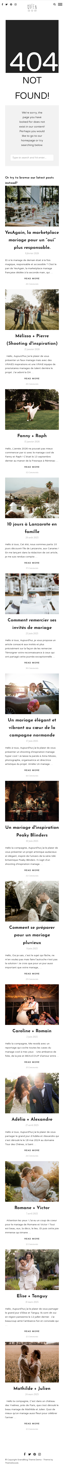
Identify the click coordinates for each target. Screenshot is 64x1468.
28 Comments (32, 284)
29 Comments (32, 384)
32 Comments (32, 472)
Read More (32, 279)
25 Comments (32, 979)
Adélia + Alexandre (32, 1119)
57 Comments (32, 568)
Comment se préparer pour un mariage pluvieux (32, 935)
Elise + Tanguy (32, 1296)
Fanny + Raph (32, 436)
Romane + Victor (32, 1208)
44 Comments (32, 775)
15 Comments (32, 1067)
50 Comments (32, 668)
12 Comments (32, 1244)
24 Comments (32, 1155)
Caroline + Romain (32, 1031)
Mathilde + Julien (32, 1388)
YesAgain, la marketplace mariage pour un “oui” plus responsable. (32, 240)
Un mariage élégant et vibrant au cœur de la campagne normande (32, 728)
